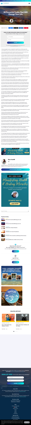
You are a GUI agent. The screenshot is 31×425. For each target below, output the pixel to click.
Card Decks (15, 390)
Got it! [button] (26, 422)
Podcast (15, 397)
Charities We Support (15, 393)
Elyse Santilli (19, 20)
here (22, 166)
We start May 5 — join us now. (24, 0)
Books (15, 386)
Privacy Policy (15, 403)
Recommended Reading (15, 394)
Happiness (15, 17)
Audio (15, 387)
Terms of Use (15, 404)
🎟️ (15, 383)
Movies (15, 388)
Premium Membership (15, 382)
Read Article (3, 329)
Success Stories (15, 395)
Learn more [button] (2, 423)
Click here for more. (22, 367)
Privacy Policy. (15, 363)
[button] (29, 3)
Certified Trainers (15, 399)
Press (15, 402)
